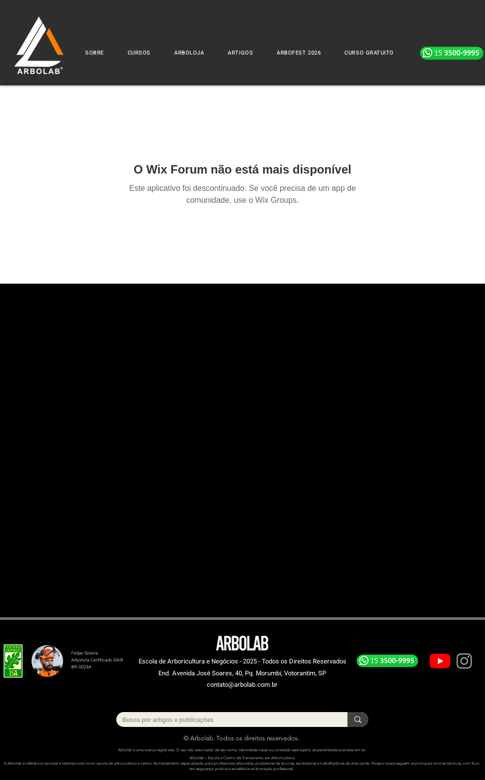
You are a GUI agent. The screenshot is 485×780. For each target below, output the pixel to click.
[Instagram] (464, 661)
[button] (139, 53)
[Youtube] (440, 661)
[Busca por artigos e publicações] (224, 720)
